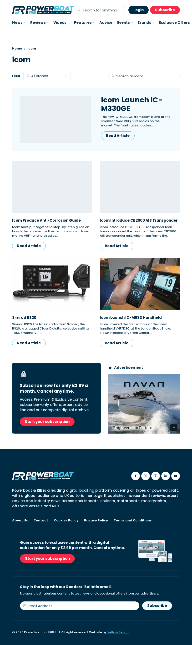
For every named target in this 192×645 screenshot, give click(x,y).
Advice (105, 22)
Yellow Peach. (118, 632)
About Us (20, 520)
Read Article (118, 135)
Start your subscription (47, 421)
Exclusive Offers (174, 22)
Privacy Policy (96, 520)
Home (17, 48)
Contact (41, 520)
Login (138, 9)
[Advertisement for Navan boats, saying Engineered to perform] (144, 404)
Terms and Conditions (133, 520)
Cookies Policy (66, 520)
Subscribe (165, 9)
